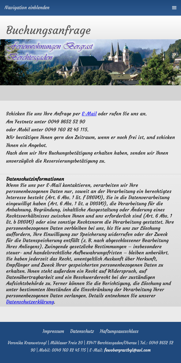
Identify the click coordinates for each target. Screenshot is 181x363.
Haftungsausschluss (119, 331)
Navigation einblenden (27, 7)
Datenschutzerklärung (30, 302)
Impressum (53, 331)
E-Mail (89, 113)
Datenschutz (82, 331)
